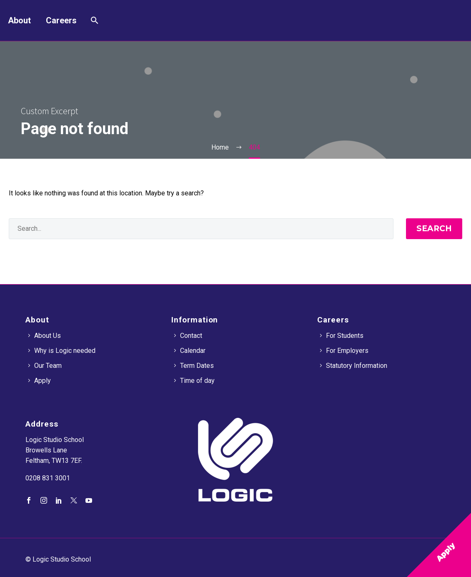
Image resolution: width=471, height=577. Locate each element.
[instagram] (43, 500)
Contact (191, 336)
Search (434, 228)
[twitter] (73, 500)
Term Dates (197, 366)
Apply (42, 381)
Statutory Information (356, 366)
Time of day (197, 381)
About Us (47, 336)
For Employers (347, 351)
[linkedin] (58, 500)
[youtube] (88, 500)
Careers (61, 20)
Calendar (192, 351)
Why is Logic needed (64, 351)
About (19, 20)
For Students (344, 336)
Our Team (48, 366)
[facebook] (28, 500)
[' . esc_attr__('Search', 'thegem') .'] (201, 228)
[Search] (93, 20)
